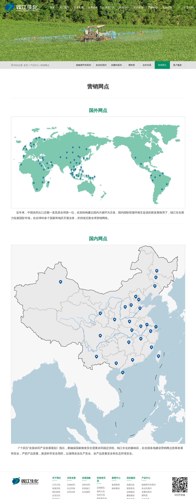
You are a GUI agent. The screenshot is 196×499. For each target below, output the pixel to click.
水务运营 (71, 492)
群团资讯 (131, 488)
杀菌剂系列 (147, 492)
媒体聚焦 (116, 488)
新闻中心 (124, 7)
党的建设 (138, 7)
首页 (52, 7)
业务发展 (78, 7)
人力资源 (167, 7)
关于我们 (64, 7)
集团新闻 (116, 485)
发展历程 (56, 488)
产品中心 (153, 7)
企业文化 (56, 495)
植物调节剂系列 (149, 485)
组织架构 (56, 492)
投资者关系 (108, 7)
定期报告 (101, 488)
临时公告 (101, 491)
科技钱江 (86, 488)
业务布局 (86, 485)
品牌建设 (131, 492)
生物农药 (71, 485)
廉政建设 (131, 495)
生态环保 (71, 488)
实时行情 (101, 495)
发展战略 (93, 7)
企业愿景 (86, 492)
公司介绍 (56, 485)
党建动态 (131, 485)
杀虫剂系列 (147, 488)
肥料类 (145, 495)
